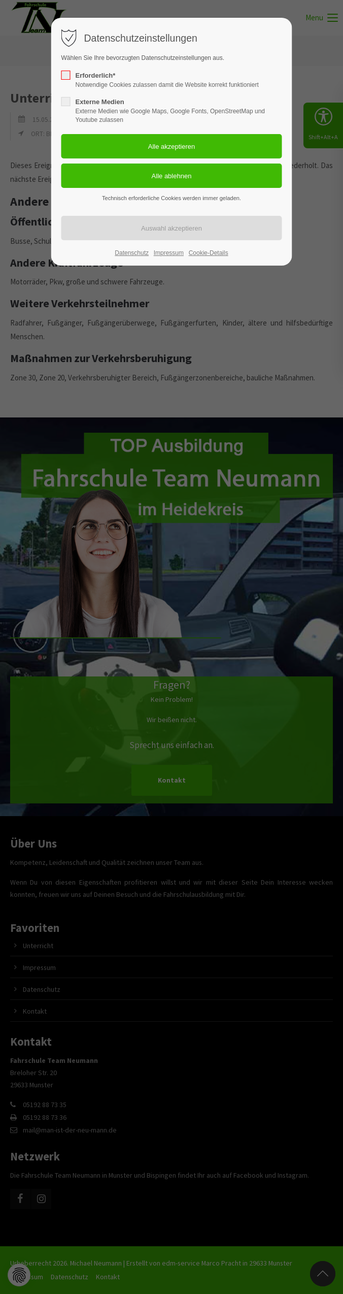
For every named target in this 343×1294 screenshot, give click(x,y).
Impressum (169, 252)
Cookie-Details (208, 252)
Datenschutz (132, 252)
